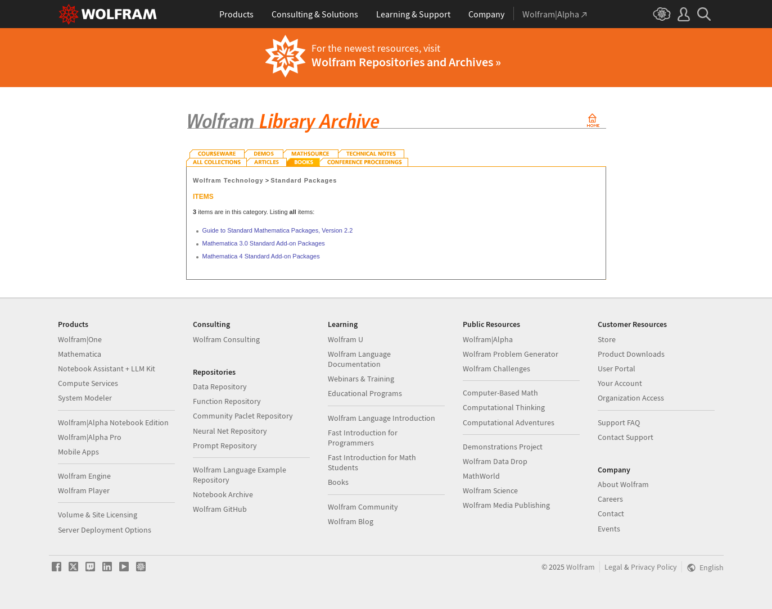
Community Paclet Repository (243, 416)
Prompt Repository (225, 445)
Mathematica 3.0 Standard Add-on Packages (263, 243)
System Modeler (85, 398)
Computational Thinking (504, 407)
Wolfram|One (80, 339)
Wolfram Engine (84, 476)
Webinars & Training (361, 379)
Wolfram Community (363, 507)
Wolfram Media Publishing (506, 505)
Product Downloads (631, 354)
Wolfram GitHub (220, 509)
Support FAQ (619, 422)
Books (338, 482)
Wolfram (580, 567)
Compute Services (88, 383)
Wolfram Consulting (226, 339)
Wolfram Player (84, 490)
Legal (613, 567)
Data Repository (220, 386)
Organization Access (631, 398)
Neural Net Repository (230, 431)
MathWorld (481, 476)
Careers (610, 499)
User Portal (616, 368)
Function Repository (227, 401)
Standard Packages (303, 180)
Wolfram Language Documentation (359, 359)
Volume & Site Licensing (97, 515)
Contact (611, 513)
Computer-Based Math (500, 393)
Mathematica (79, 354)
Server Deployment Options (104, 530)
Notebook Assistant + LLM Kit (106, 368)
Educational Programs (365, 393)
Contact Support (625, 437)
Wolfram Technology (228, 180)
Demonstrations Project (503, 447)
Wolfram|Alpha (488, 339)
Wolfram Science (490, 490)
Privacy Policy (654, 567)
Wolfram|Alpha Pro (89, 437)
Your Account (620, 383)
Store (607, 339)
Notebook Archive (223, 494)
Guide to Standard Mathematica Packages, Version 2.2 (277, 230)
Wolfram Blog (350, 521)
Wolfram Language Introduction (381, 418)
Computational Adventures (508, 422)
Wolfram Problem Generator (510, 354)
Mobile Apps (78, 452)
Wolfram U (345, 339)
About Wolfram (623, 484)
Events (609, 529)
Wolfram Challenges (496, 368)
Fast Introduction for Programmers (363, 438)
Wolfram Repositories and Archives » (406, 62)
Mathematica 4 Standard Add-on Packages (261, 256)
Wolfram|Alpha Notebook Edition (113, 422)
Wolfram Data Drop (495, 461)
